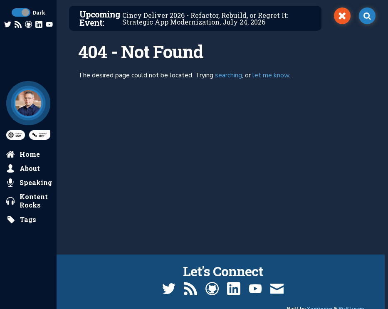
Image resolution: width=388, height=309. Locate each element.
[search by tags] (21, 219)
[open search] (367, 15)
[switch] (342, 15)
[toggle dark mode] (21, 12)
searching (228, 75)
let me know (270, 75)
